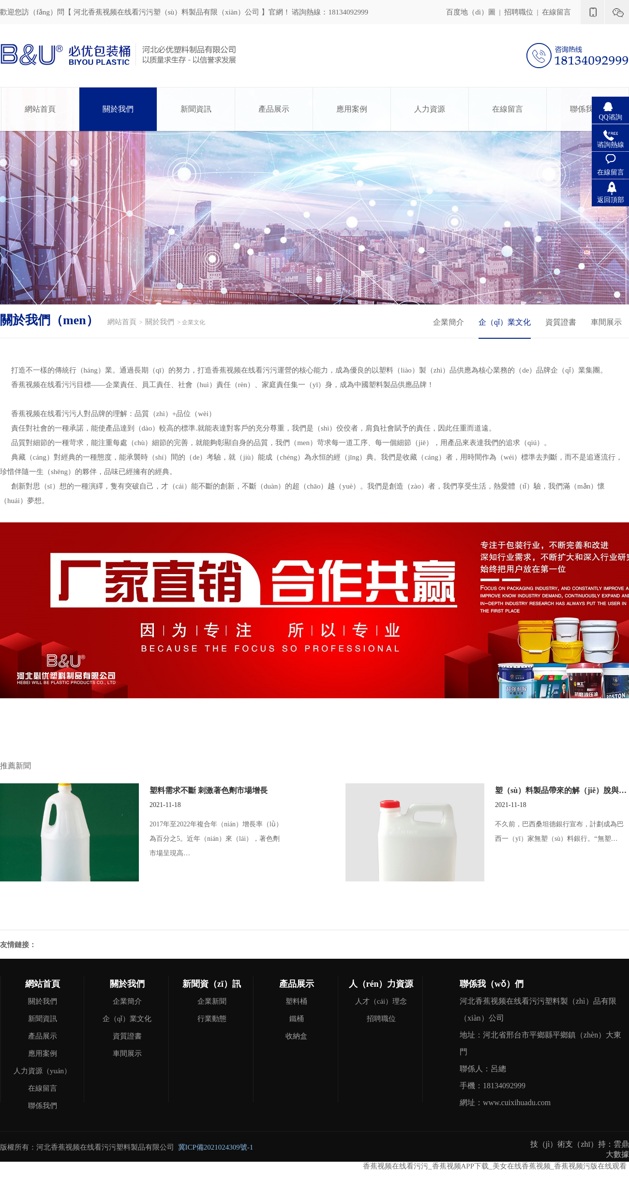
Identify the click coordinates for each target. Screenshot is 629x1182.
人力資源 (429, 109)
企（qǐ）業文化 (505, 322)
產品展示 (273, 109)
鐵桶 (296, 1019)
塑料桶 (296, 1001)
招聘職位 (518, 12)
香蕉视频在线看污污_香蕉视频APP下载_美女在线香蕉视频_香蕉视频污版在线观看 (495, 1166)
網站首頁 (40, 109)
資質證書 (560, 322)
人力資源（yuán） (42, 1071)
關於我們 (118, 109)
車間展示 (606, 322)
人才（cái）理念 (381, 1001)
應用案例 (351, 109)
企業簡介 (448, 322)
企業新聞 (211, 1001)
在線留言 (556, 12)
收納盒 (296, 1036)
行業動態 (211, 1019)
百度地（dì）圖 (470, 12)
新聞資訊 (195, 109)
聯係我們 (585, 109)
